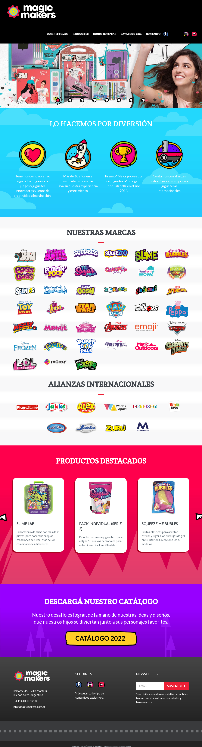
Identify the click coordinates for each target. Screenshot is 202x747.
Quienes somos (57, 34)
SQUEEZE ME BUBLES (160, 524)
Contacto (153, 34)
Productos (81, 34)
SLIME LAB (25, 524)
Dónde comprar (104, 34)
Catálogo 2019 (131, 34)
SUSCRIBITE (176, 686)
